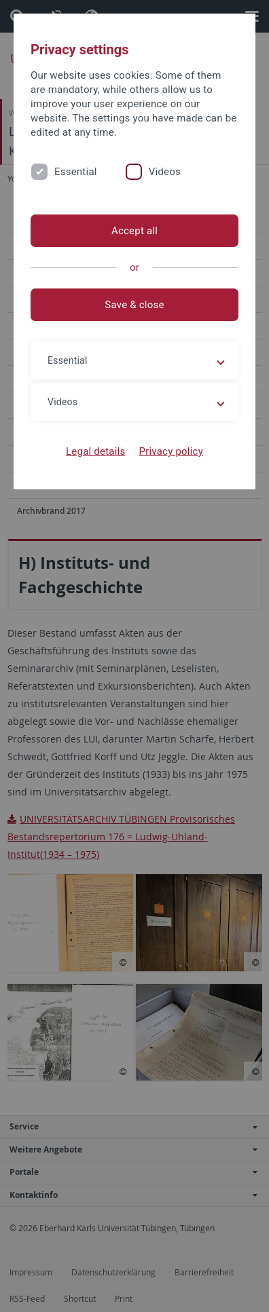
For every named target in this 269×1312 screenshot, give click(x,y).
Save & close (134, 305)
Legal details (95, 451)
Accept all (134, 231)
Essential (75, 172)
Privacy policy (171, 451)
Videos (165, 172)
